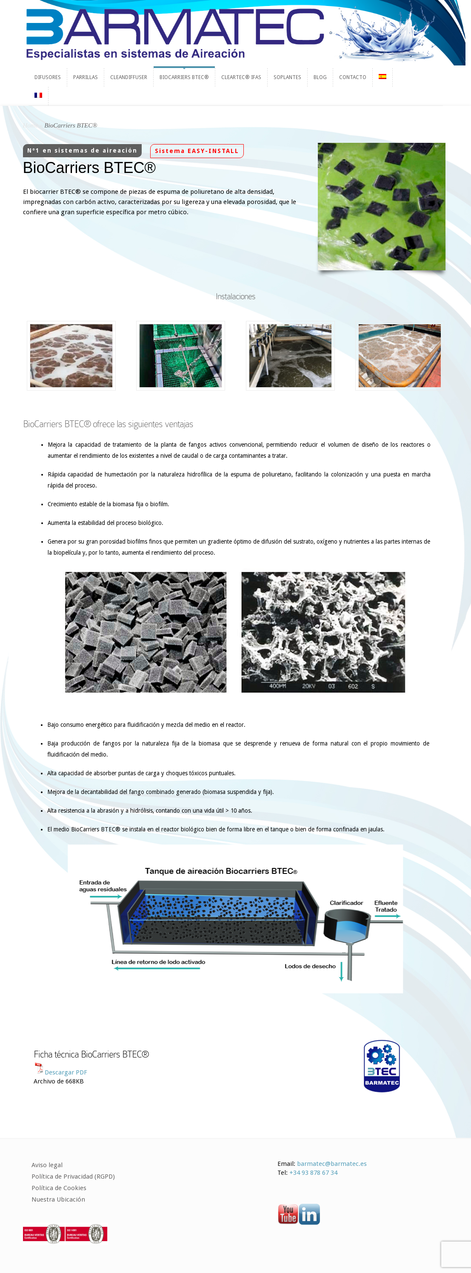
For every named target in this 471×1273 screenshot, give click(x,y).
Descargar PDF (66, 1072)
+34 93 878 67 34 (313, 1173)
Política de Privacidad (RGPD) (73, 1176)
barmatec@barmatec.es (332, 1164)
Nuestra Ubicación (58, 1199)
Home (30, 125)
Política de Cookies (58, 1188)
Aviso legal (47, 1165)
